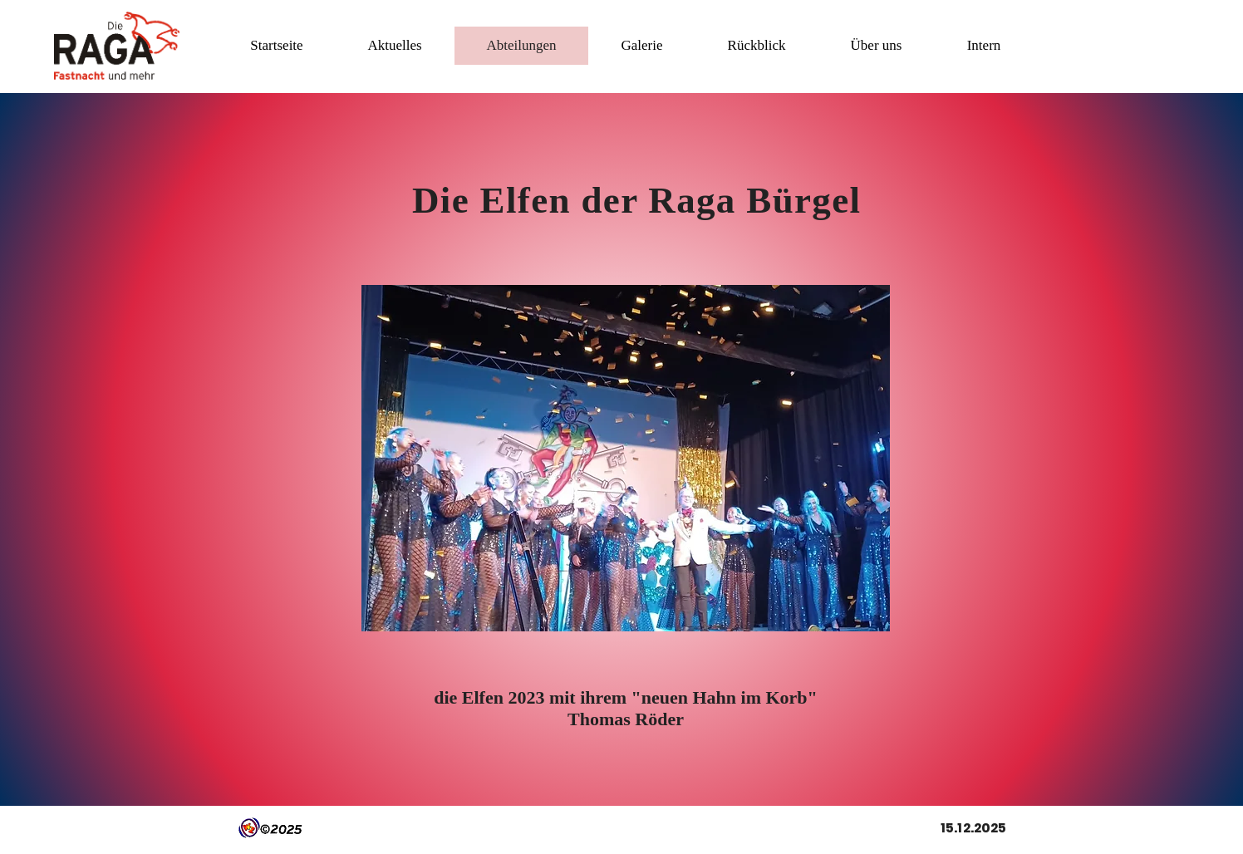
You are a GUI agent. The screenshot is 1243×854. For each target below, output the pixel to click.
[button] (394, 46)
